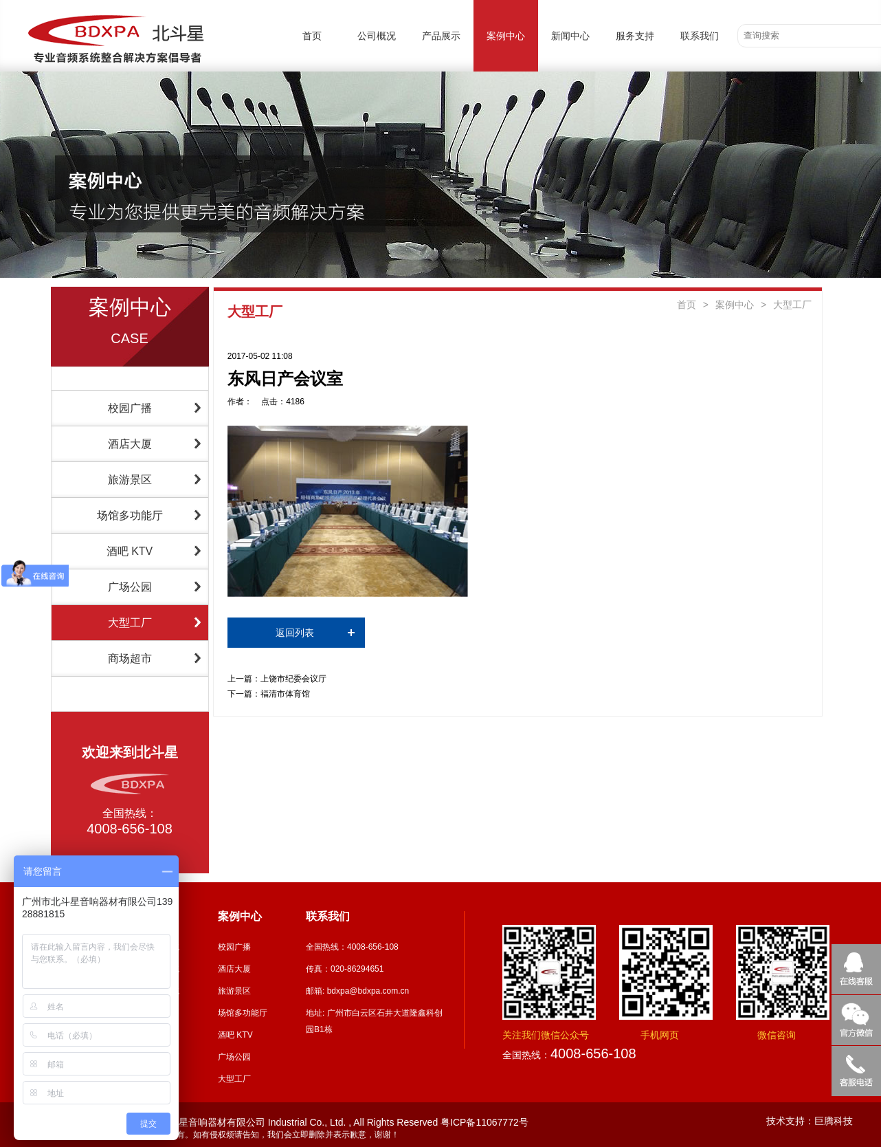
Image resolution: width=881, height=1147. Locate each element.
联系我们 (699, 35)
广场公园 (130, 587)
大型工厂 (130, 623)
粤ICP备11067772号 (484, 1122)
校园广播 (130, 408)
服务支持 (635, 35)
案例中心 (506, 35)
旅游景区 (130, 479)
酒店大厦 (130, 444)
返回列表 (295, 632)
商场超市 (130, 658)
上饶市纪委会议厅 (293, 679)
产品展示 (441, 35)
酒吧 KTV (130, 551)
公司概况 (376, 35)
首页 (312, 35)
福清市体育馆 (285, 694)
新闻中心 (570, 35)
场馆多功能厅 (130, 515)
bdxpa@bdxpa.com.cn (368, 991)
